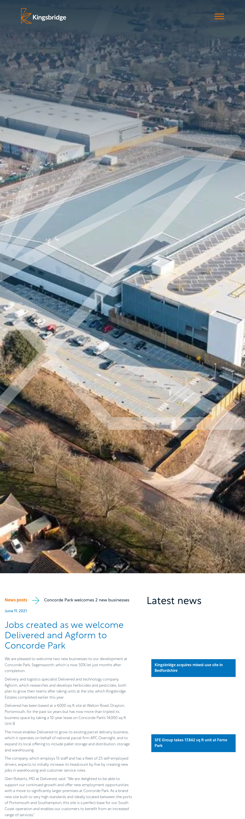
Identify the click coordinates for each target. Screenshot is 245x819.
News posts (16, 600)
